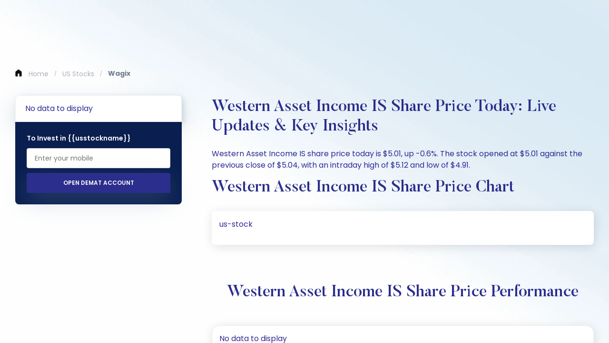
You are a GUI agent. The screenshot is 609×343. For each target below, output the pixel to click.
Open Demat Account (98, 183)
